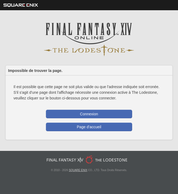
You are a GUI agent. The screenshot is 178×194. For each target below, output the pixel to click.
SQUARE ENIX (78, 170)
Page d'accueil (89, 127)
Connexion (89, 114)
